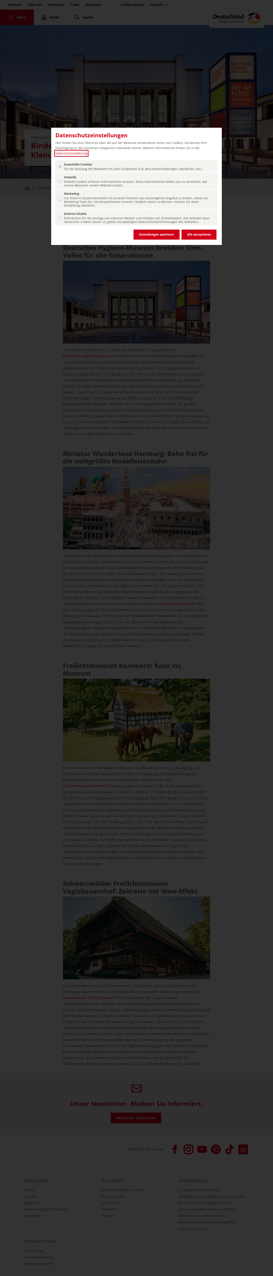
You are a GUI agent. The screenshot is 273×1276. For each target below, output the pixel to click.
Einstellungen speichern (156, 234)
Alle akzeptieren (199, 234)
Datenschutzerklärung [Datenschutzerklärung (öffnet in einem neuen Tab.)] (71, 153)
